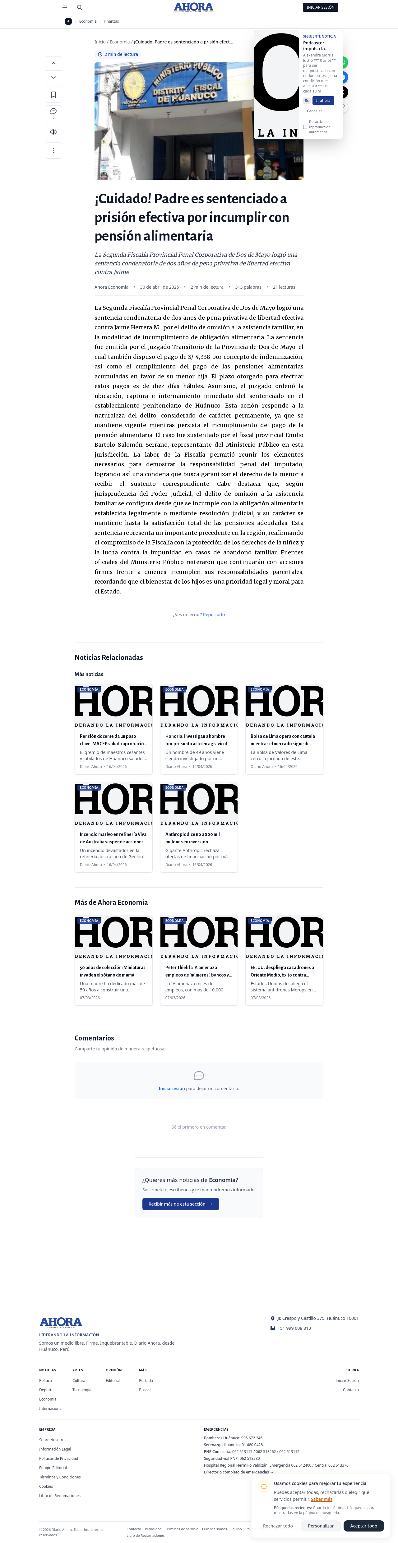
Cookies (46, 1486)
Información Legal (55, 1449)
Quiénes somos (214, 1529)
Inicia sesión (172, 1088)
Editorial (113, 1380)
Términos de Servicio (181, 1529)
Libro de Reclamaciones (60, 1495)
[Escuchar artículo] (53, 132)
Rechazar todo (278, 1526)
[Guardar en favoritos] (53, 95)
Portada (146, 1380)
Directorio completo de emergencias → (239, 1472)
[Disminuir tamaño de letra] (53, 77)
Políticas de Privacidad (58, 1458)
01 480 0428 (252, 1444)
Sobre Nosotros (52, 1439)
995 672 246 (251, 1438)
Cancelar (314, 113)
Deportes (47, 1389)
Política (45, 1380)
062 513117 (242, 1451)
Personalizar (321, 1526)
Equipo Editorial (53, 1467)
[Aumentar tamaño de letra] (53, 63)
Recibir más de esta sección (181, 1204)
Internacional (50, 1408)
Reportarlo (214, 614)
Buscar (145, 1389)
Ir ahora (323, 103)
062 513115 (289, 1451)
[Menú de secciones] (65, 7)
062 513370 (338, 1465)
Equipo (236, 1529)
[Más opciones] (53, 150)
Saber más (321, 1499)
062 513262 (266, 1451)
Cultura (78, 1380)
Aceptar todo (363, 1526)
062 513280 (250, 1458)
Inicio (100, 42)
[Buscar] (80, 7)
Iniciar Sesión (321, 7)
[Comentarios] (53, 113)
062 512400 (301, 1465)
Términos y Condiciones (60, 1477)
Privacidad (153, 1529)
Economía (88, 21)
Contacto (351, 1389)
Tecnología (81, 1389)
